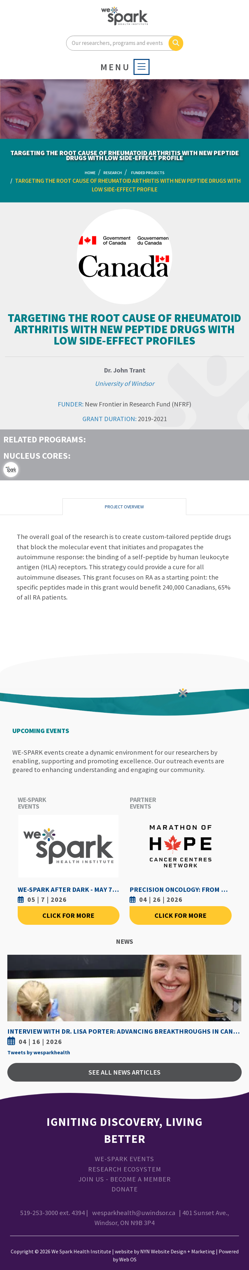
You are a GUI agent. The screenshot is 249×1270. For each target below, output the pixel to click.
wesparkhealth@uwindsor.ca (133, 1212)
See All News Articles (124, 1072)
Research (112, 172)
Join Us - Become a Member (124, 1179)
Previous (14, 1001)
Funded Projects (148, 172)
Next (235, 1001)
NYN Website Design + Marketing (177, 1251)
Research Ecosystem (124, 1169)
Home (90, 172)
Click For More (68, 915)
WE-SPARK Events (124, 1158)
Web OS (128, 1259)
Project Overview (124, 507)
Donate (124, 1189)
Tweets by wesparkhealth (38, 1052)
